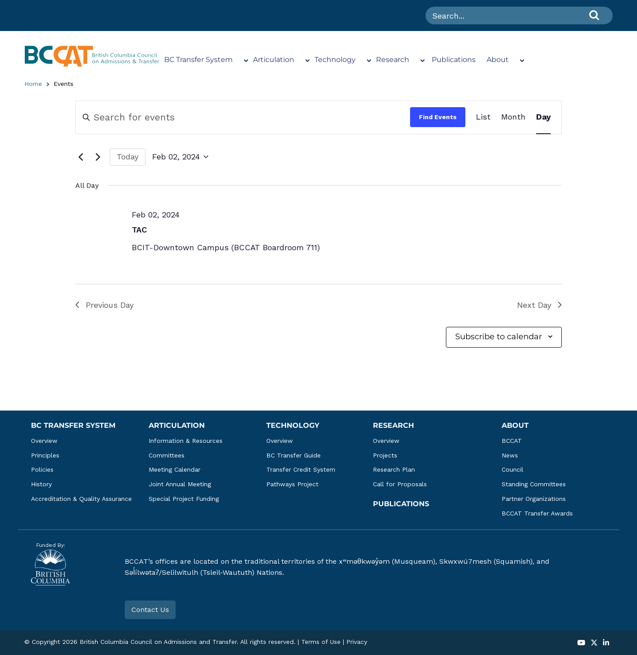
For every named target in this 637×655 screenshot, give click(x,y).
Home (33, 83)
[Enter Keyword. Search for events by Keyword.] (243, 117)
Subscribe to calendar (498, 336)
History (41, 484)
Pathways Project (292, 484)
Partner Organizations (534, 498)
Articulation (273, 59)
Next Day (539, 305)
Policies (42, 469)
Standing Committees (534, 484)
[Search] (594, 15)
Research (392, 59)
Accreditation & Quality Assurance (81, 498)
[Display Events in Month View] (513, 117)
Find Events (438, 116)
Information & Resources (186, 440)
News (510, 455)
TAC (139, 229)
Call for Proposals (400, 484)
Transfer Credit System (300, 469)
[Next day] (97, 156)
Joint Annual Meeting (180, 484)
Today (127, 156)
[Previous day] (80, 156)
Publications (454, 59)
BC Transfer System (198, 59)
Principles (45, 455)
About (498, 59)
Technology (335, 59)
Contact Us (150, 609)
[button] (581, 643)
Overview (44, 440)
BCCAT (512, 440)
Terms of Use (321, 641)
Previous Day (104, 305)
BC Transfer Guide (293, 455)
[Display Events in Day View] (543, 117)
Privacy (356, 641)
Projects (385, 455)
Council (512, 469)
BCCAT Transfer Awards (537, 513)
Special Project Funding (184, 498)
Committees (166, 455)
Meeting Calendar (174, 469)
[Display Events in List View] (483, 117)
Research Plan (394, 469)
